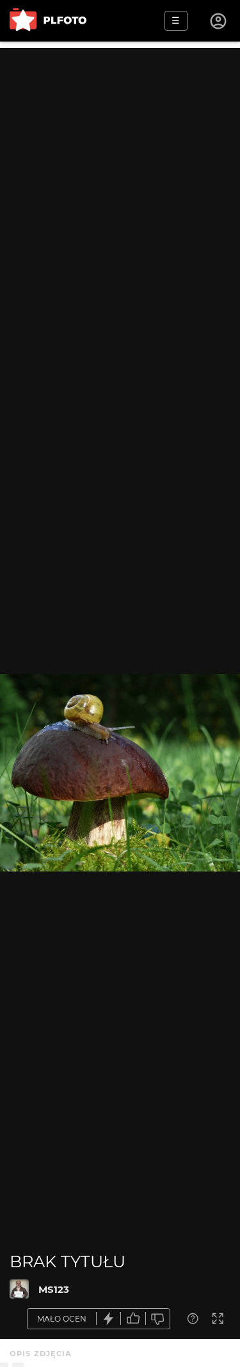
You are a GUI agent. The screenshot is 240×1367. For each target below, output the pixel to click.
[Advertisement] (120, 168)
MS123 (53, 1289)
